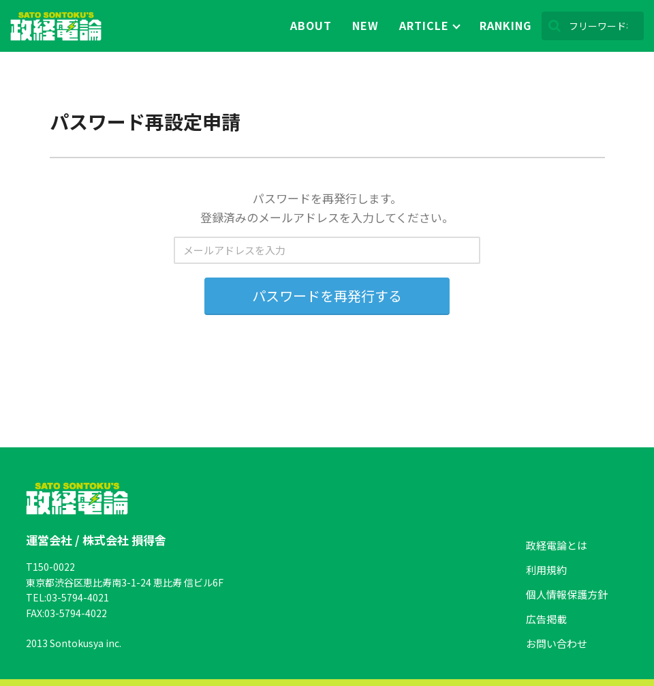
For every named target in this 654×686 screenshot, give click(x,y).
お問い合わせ (556, 643)
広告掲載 (546, 619)
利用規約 (546, 570)
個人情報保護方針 (567, 594)
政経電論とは (556, 545)
